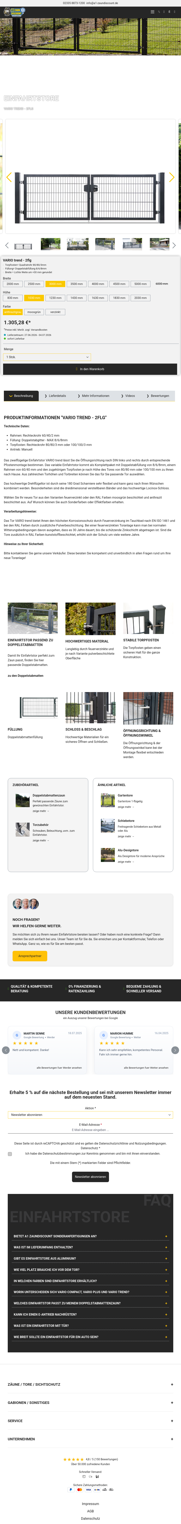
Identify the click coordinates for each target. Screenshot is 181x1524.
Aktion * (90, 1044)
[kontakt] (159, 12)
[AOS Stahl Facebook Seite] (90, 1498)
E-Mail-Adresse (90, 1061)
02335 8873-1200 (74, 3)
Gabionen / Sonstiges (28, 1339)
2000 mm (13, 284)
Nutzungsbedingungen (150, 1080)
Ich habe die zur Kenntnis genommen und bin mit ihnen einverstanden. (92, 1090)
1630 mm (98, 298)
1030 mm (34, 298)
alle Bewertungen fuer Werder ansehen (59, 1003)
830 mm (12, 298)
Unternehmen (21, 1375)
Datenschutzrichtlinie (113, 1080)
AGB (90, 1447)
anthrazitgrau (12, 312)
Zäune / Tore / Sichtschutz (34, 1320)
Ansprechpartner (29, 892)
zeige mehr (41, 747)
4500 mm (119, 284)
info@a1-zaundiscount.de (102, 3)
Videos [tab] (130, 396)
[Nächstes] (172, 177)
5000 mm (140, 284)
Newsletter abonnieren (90, 1113)
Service (15, 1357)
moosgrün (34, 312)
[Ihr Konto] (163, 12)
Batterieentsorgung (90, 1462)
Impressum (90, 1440)
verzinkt (55, 312)
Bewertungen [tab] (159, 396)
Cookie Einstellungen (90, 1485)
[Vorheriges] (9, 177)
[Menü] (152, 12)
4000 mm (98, 284)
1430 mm (76, 298)
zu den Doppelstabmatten (25, 644)
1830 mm (119, 298)
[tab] (21, 396)
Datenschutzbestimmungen (62, 1090)
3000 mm (55, 284)
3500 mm (76, 284)
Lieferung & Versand (90, 1477)
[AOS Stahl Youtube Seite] (94, 1498)
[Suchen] (169, 12)
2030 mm (140, 298)
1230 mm (55, 298)
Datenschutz (90, 1455)
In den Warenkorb (90, 369)
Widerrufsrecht (90, 1470)
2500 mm (34, 284)
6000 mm (164, 283)
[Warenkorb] (174, 12)
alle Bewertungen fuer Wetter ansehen (146, 1003)
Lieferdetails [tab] (57, 396)
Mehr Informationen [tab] (95, 396)
